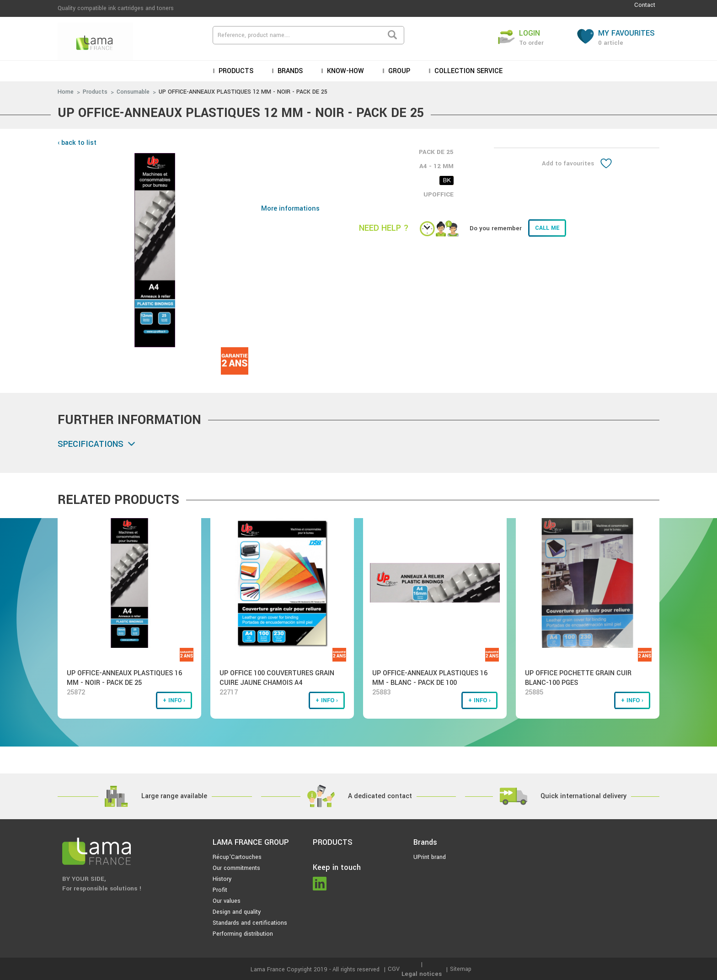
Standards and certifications (250, 923)
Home (66, 92)
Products (235, 71)
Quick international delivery (583, 796)
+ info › (174, 700)
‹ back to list (77, 143)
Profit (220, 890)
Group (398, 71)
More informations (290, 208)
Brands (289, 71)
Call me (547, 228)
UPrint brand (429, 857)
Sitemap (460, 969)
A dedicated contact (380, 796)
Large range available (174, 796)
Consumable (133, 92)
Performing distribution (243, 934)
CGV (394, 969)
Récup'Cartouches (237, 857)
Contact (644, 5)
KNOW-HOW (344, 71)
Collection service (468, 71)
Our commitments (236, 868)
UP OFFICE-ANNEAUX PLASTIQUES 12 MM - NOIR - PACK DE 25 (243, 92)
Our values (227, 901)
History (222, 879)
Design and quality (237, 912)
